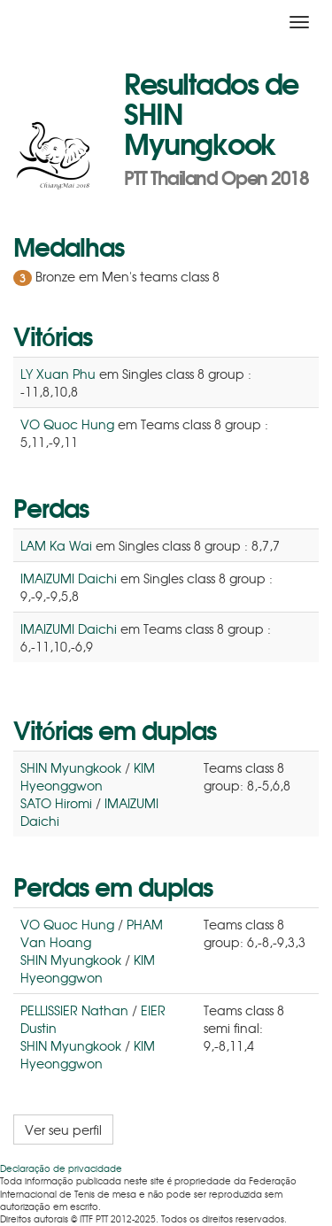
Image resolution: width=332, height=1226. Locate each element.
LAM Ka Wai (56, 545)
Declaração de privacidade (61, 1168)
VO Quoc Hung (67, 424)
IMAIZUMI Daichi (68, 578)
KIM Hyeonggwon (87, 776)
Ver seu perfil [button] (63, 1129)
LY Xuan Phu (58, 373)
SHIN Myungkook (70, 767)
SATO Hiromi (56, 803)
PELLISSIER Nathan (74, 1010)
